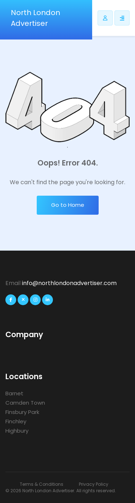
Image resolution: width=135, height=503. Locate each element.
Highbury (16, 430)
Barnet (14, 393)
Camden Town (25, 402)
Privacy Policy (93, 484)
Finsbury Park (22, 412)
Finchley (15, 421)
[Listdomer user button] (105, 17)
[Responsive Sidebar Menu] (122, 17)
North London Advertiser (35, 18)
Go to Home (67, 205)
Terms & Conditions (41, 484)
